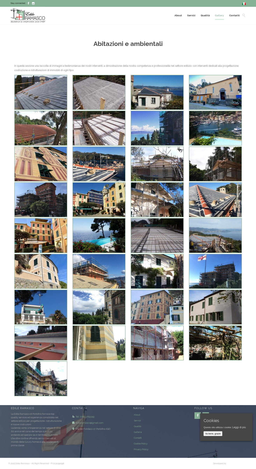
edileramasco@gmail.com (87, 423)
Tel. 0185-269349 (83, 416)
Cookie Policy (140, 443)
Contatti (138, 438)
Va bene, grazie (213, 433)
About (137, 414)
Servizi (137, 420)
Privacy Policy (141, 449)
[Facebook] (197, 415)
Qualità (137, 426)
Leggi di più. (239, 427)
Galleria (138, 432)
